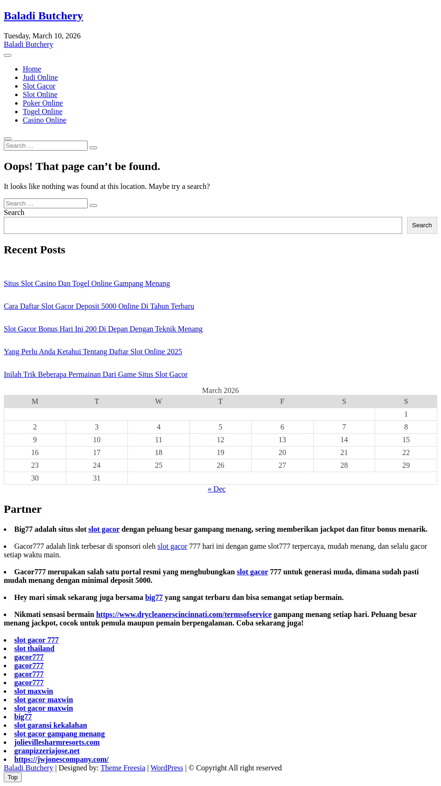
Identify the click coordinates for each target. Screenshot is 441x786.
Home (32, 69)
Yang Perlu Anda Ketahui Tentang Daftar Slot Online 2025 (93, 352)
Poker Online (43, 103)
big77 (153, 597)
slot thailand (34, 648)
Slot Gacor (39, 86)
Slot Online (40, 94)
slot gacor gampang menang (59, 734)
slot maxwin (33, 691)
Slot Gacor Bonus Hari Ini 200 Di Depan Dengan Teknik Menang (103, 329)
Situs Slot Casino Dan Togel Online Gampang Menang (87, 283)
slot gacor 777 (36, 640)
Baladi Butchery (43, 15)
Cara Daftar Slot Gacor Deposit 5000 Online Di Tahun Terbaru (99, 306)
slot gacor (103, 529)
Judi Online (40, 77)
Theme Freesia (122, 768)
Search (14, 212)
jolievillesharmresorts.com (57, 742)
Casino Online (44, 120)
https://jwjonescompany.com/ (61, 759)
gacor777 (29, 657)
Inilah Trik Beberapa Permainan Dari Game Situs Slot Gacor (96, 374)
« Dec (217, 489)
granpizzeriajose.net (47, 751)
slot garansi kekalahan (50, 725)
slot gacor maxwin (43, 700)
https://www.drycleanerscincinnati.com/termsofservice (184, 614)
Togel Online (43, 111)
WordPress (167, 768)
